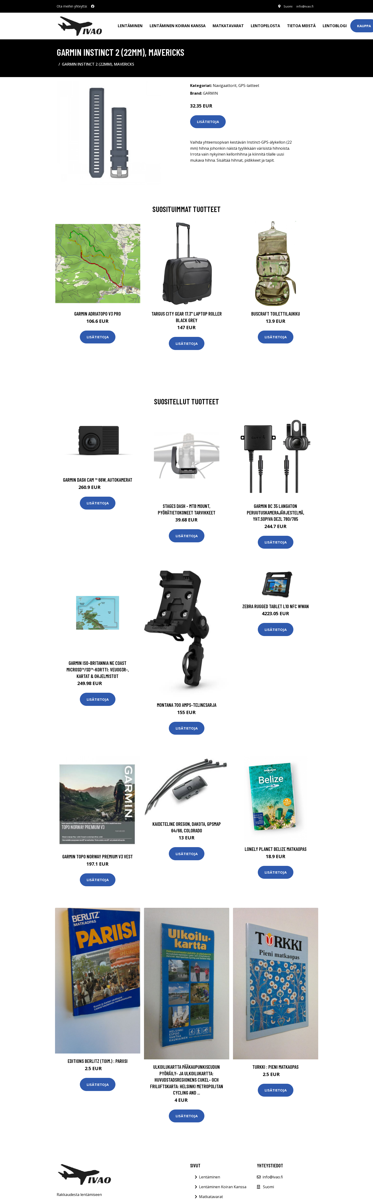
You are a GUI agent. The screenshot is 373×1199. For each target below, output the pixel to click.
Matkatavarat (228, 24)
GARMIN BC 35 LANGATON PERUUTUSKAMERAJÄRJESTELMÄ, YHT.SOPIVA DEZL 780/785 (275, 510)
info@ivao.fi (304, 6)
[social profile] (92, 6)
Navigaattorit (224, 83)
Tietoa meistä (301, 24)
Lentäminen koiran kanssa (178, 24)
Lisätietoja (208, 119)
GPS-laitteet (248, 83)
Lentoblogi (335, 24)
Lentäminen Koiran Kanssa (222, 1185)
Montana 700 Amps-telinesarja (186, 703)
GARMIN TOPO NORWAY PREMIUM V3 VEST (97, 854)
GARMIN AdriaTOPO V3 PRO (97, 312)
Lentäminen (130, 24)
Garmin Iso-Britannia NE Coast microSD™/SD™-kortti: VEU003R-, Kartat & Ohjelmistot (97, 667)
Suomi (285, 6)
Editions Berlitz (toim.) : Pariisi (98, 1059)
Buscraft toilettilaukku (275, 312)
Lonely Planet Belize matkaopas (276, 847)
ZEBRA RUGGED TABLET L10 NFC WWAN (275, 604)
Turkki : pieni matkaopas (275, 1065)
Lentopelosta (265, 24)
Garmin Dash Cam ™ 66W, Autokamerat (97, 478)
